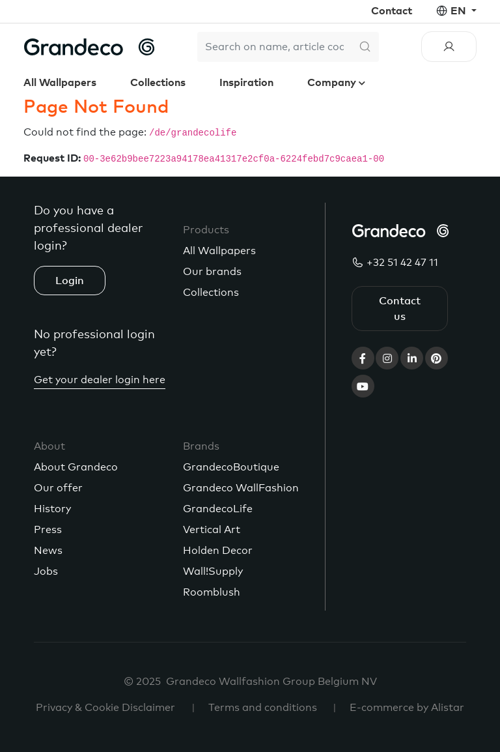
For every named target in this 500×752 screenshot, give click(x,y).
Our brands (212, 272)
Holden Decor (218, 550)
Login (69, 281)
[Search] (274, 47)
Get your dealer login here (99, 380)
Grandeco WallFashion (241, 488)
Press (48, 530)
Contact (391, 11)
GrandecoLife (218, 509)
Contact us (400, 309)
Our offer (58, 488)
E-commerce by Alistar (407, 707)
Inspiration (246, 83)
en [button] (460, 11)
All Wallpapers (59, 83)
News (48, 550)
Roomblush (211, 592)
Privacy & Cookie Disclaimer (105, 707)
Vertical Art (211, 530)
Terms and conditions (262, 707)
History (52, 509)
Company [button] (333, 83)
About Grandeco (76, 467)
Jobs (46, 571)
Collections (158, 83)
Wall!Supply (213, 571)
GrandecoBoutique (231, 467)
